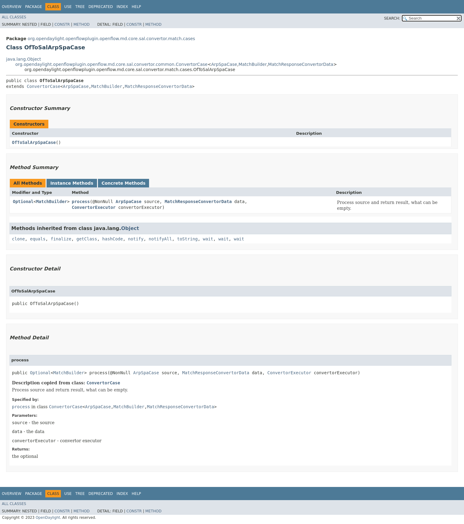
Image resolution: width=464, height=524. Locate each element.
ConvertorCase (43, 86)
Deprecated (100, 7)
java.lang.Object (23, 59)
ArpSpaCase (224, 64)
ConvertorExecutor (93, 207)
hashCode (112, 238)
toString (187, 238)
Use (68, 7)
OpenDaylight (48, 517)
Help (136, 7)
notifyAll (160, 238)
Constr (62, 24)
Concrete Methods (124, 183)
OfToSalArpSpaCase (34, 142)
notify (136, 238)
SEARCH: (392, 18)
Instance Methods (71, 183)
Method (81, 24)
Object (130, 228)
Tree (80, 7)
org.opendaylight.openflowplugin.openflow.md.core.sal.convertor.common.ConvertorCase (111, 64)
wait (208, 238)
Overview (11, 7)
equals (38, 238)
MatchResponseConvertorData (300, 64)
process (81, 201)
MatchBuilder (252, 64)
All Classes (14, 17)
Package (33, 7)
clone (18, 238)
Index (122, 7)
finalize (61, 238)
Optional (23, 201)
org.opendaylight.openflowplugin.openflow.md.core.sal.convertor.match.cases (111, 38)
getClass (87, 238)
